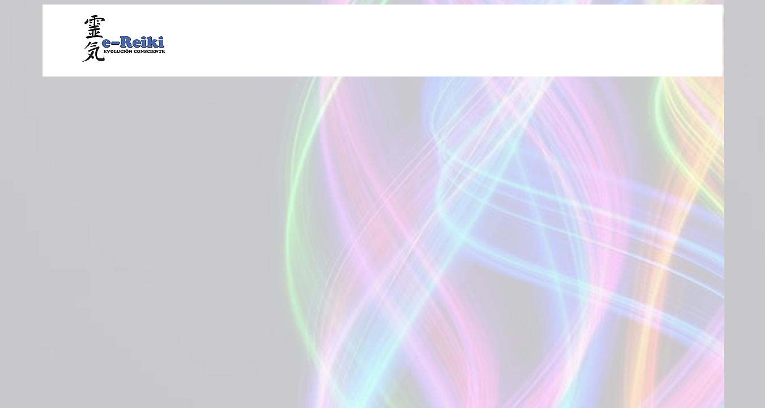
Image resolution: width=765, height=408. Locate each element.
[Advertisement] (461, 39)
